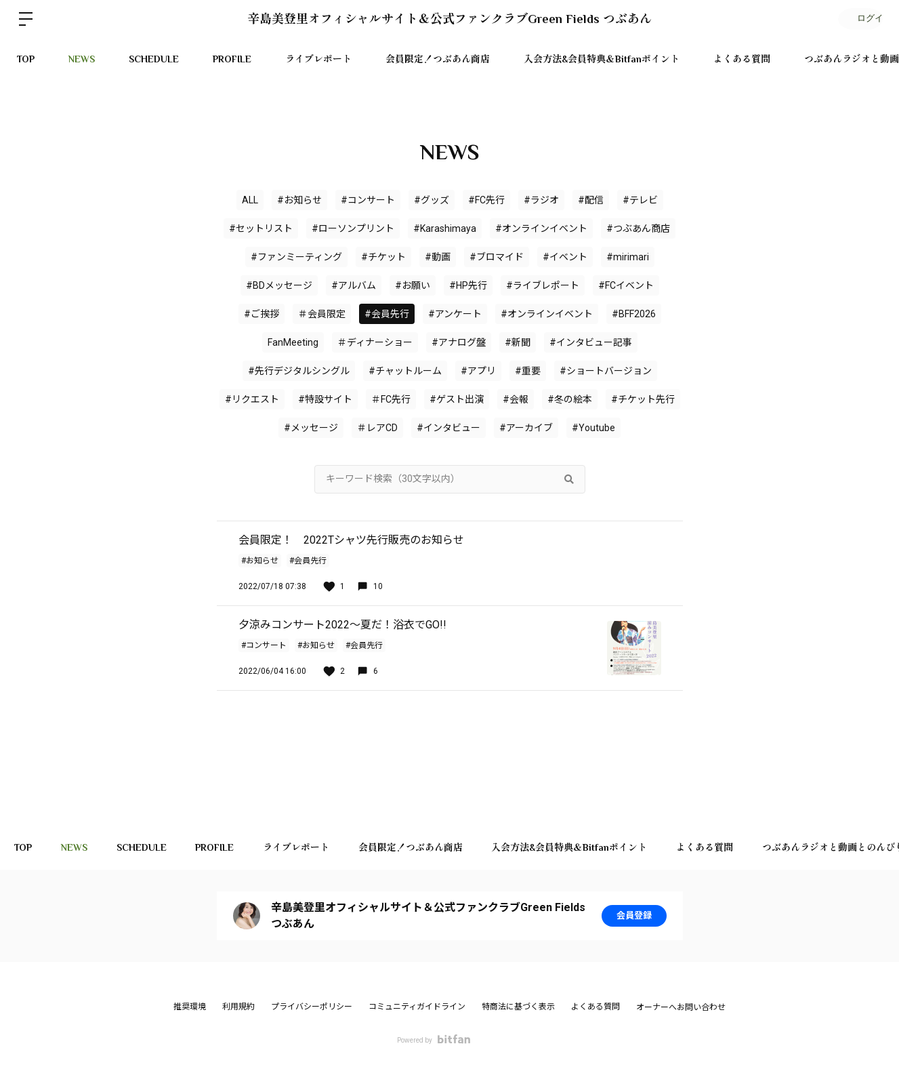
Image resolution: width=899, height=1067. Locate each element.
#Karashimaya (444, 228)
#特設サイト (325, 399)
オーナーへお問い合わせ (681, 1007)
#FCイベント (626, 285)
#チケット (383, 256)
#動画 (438, 256)
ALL (250, 200)
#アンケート (455, 313)
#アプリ (478, 370)
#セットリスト (261, 228)
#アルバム (353, 285)
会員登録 (634, 915)
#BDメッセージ (279, 285)
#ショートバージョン (606, 370)
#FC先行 (486, 200)
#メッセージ (311, 427)
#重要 (528, 370)
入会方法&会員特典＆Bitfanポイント (602, 59)
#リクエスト (252, 399)
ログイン (858, 19)
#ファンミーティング (296, 256)
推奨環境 (189, 1006)
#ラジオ (541, 200)
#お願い (412, 285)
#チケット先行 (643, 399)
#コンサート (368, 200)
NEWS (81, 59)
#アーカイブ (526, 427)
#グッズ (431, 200)
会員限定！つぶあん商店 (437, 59)
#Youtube (593, 427)
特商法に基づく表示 (518, 1006)
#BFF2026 (634, 313)
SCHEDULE (154, 59)
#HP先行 (468, 285)
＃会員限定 (322, 313)
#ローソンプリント (353, 228)
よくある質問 (741, 59)
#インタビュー (448, 427)
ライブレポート (318, 59)
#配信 (591, 200)
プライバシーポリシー (311, 1006)
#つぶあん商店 (638, 228)
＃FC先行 (391, 399)
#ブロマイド (496, 256)
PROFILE (232, 59)
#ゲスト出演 (457, 399)
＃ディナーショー (375, 342)
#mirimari (627, 256)
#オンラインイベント (541, 228)
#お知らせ (299, 200)
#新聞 (517, 342)
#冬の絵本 (569, 399)
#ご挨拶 (261, 313)
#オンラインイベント (547, 313)
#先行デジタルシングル (299, 370)
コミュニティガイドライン (417, 1006)
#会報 (515, 399)
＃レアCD (377, 427)
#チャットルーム (405, 370)
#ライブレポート (542, 285)
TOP (26, 59)
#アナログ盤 (459, 342)
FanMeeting (293, 342)
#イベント (565, 256)
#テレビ (640, 200)
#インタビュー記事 (590, 342)
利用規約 (238, 1006)
